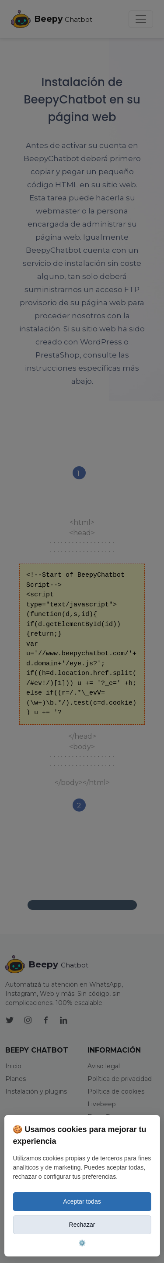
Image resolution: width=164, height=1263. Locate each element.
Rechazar (82, 1224)
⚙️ (82, 1242)
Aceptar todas (82, 1201)
